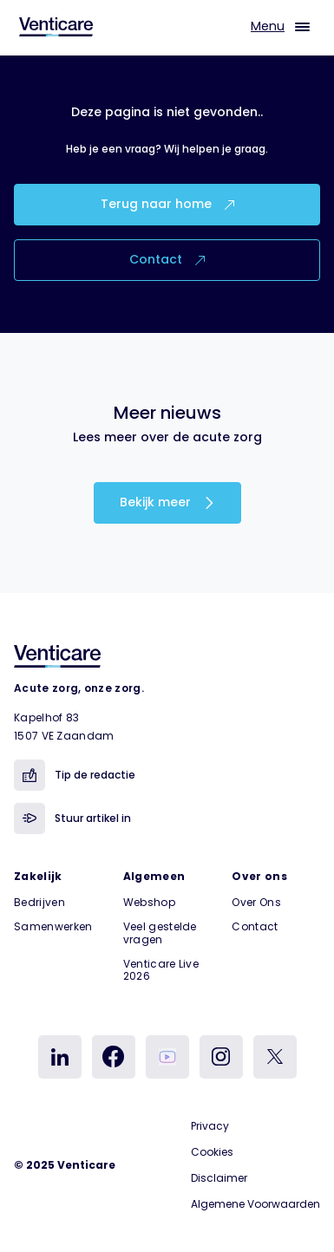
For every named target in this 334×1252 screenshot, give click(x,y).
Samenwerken (53, 926)
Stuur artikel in (72, 818)
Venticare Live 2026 (161, 969)
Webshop (149, 902)
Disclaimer (219, 1177)
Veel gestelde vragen (160, 932)
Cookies (212, 1151)
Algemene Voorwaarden (255, 1204)
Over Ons (256, 902)
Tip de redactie (74, 775)
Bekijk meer (167, 502)
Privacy (210, 1125)
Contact (167, 259)
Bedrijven (39, 902)
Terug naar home (167, 203)
